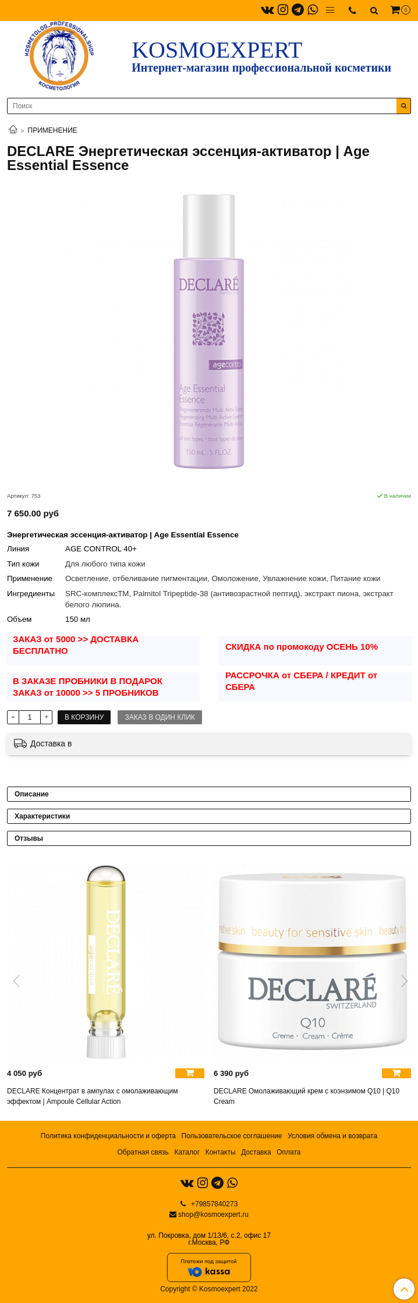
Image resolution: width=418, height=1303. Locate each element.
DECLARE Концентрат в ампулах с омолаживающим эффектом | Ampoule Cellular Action (92, 1096)
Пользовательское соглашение (232, 1136)
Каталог (187, 1152)
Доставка (256, 1152)
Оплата (288, 1152)
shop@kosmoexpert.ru (213, 1214)
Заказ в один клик (159, 717)
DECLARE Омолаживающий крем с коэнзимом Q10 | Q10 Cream (306, 1096)
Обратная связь (142, 1152)
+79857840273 (213, 1204)
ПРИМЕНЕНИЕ (52, 130)
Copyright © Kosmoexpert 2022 (209, 1289)
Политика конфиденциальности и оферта (108, 1136)
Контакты (221, 1152)
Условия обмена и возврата (332, 1136)
